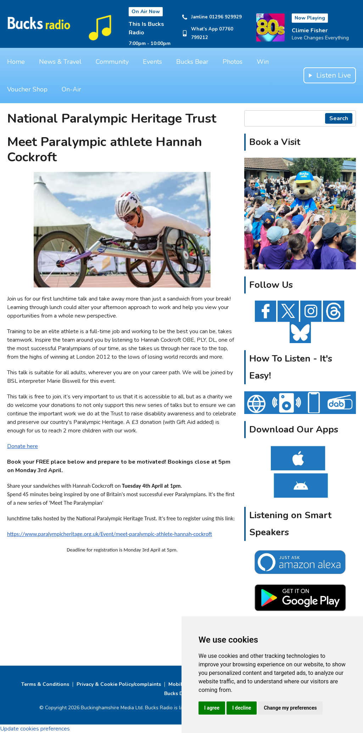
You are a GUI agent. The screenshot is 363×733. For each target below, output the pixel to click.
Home (16, 61)
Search (338, 118)
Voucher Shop (27, 89)
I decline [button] (241, 708)
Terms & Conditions (45, 684)
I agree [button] (211, 708)
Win (263, 61)
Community (112, 61)
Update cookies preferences (35, 729)
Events (152, 61)
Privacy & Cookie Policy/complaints (119, 684)
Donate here (22, 446)
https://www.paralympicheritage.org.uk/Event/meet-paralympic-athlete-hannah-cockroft (109, 534)
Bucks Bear (192, 61)
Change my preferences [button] (290, 708)
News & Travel (60, 61)
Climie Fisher (310, 30)
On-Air (71, 89)
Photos (232, 61)
